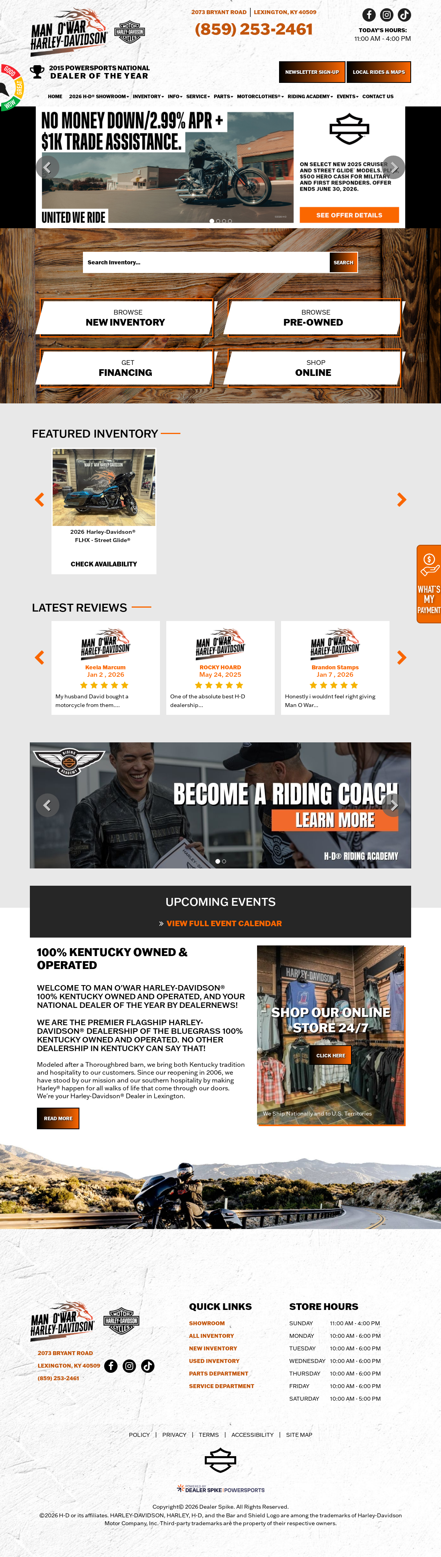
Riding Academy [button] (309, 96)
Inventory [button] (147, 96)
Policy (139, 1434)
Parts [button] (222, 96)
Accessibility (253, 1434)
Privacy (174, 1434)
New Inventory (213, 1348)
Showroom (207, 1323)
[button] (47, 167)
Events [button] (346, 96)
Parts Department (218, 1373)
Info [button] (173, 96)
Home (55, 96)
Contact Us (377, 96)
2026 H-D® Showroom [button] (97, 96)
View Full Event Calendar (220, 923)
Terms (209, 1434)
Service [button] (196, 96)
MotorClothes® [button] (259, 96)
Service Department (221, 1386)
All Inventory (211, 1335)
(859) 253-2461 (58, 1378)
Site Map (299, 1434)
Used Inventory (214, 1361)
